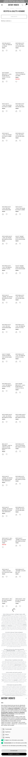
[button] (14, 16)
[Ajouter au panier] (3, 50)
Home (7, 8)
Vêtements (12, 8)
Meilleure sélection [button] (5, 21)
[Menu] (1, 5)
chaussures (10, 625)
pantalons (15, 680)
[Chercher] (22, 5)
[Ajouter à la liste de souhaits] (6, 50)
